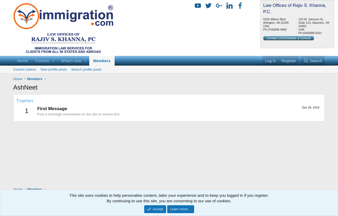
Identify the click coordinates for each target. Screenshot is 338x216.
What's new (71, 60)
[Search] (313, 61)
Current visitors (24, 69)
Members (102, 60)
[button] (53, 61)
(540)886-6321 (312, 33)
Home (22, 60)
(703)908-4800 (277, 29)
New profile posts (53, 69)
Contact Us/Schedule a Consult (289, 38)
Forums (42, 60)
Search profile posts (86, 69)
